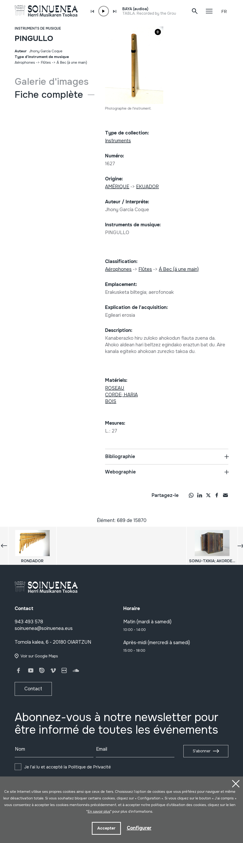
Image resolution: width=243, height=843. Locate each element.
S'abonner (202, 751)
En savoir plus (99, 811)
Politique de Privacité (89, 767)
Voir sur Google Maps (39, 656)
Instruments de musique (38, 28)
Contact (33, 689)
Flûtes (46, 62)
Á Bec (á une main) (72, 62)
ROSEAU (114, 388)
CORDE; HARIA (121, 395)
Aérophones (25, 62)
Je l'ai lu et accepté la (67, 767)
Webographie (120, 472)
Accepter (106, 828)
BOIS (110, 401)
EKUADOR (147, 187)
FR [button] (224, 11)
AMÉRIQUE (117, 187)
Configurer (139, 828)
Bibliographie (120, 456)
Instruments (118, 141)
